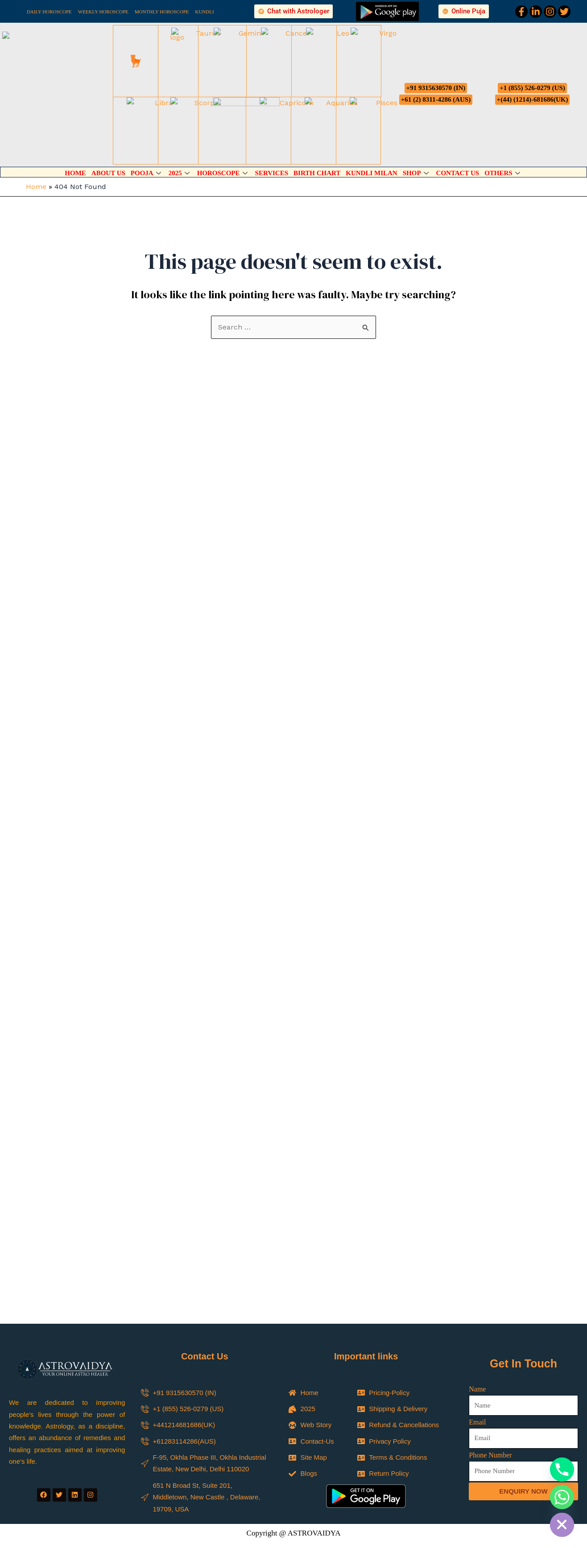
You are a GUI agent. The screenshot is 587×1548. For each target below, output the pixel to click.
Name (477, 1213)
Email (477, 1246)
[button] (294, 1375)
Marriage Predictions (332, 1426)
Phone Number (490, 1279)
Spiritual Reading (234, 1426)
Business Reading (329, 1462)
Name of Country (227, 1478)
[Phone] (562, 1469)
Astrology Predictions (239, 1450)
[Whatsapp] (562, 1497)
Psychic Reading (233, 1438)
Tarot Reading (323, 1450)
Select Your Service (231, 1415)
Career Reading (232, 1462)
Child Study (320, 1438)
